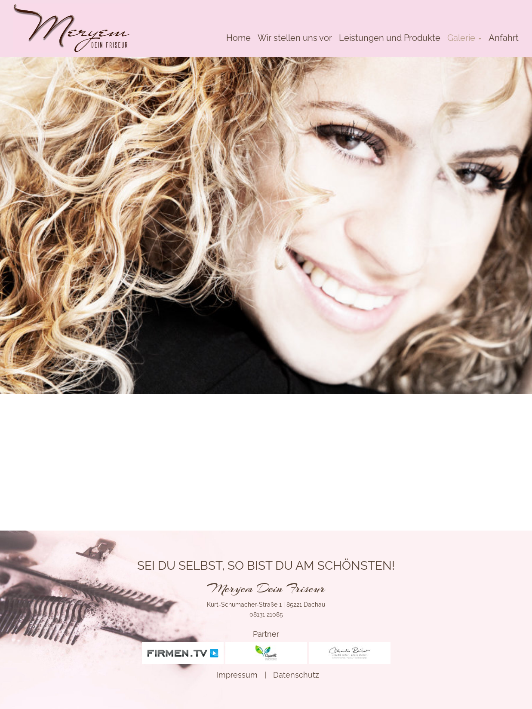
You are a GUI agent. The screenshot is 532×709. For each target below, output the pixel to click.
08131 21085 (266, 614)
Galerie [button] (464, 38)
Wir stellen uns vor (295, 38)
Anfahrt (504, 38)
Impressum (237, 674)
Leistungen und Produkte (389, 38)
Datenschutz (296, 674)
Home (238, 38)
